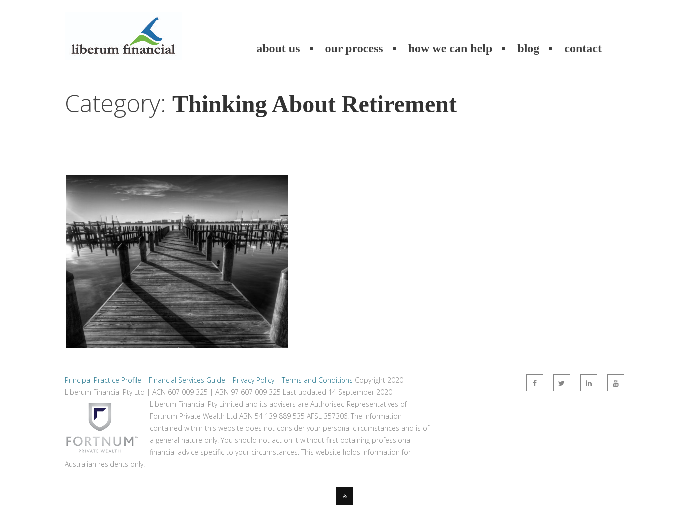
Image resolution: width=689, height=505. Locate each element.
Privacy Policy (253, 380)
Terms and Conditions (317, 380)
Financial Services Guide (187, 380)
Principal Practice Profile (103, 380)
